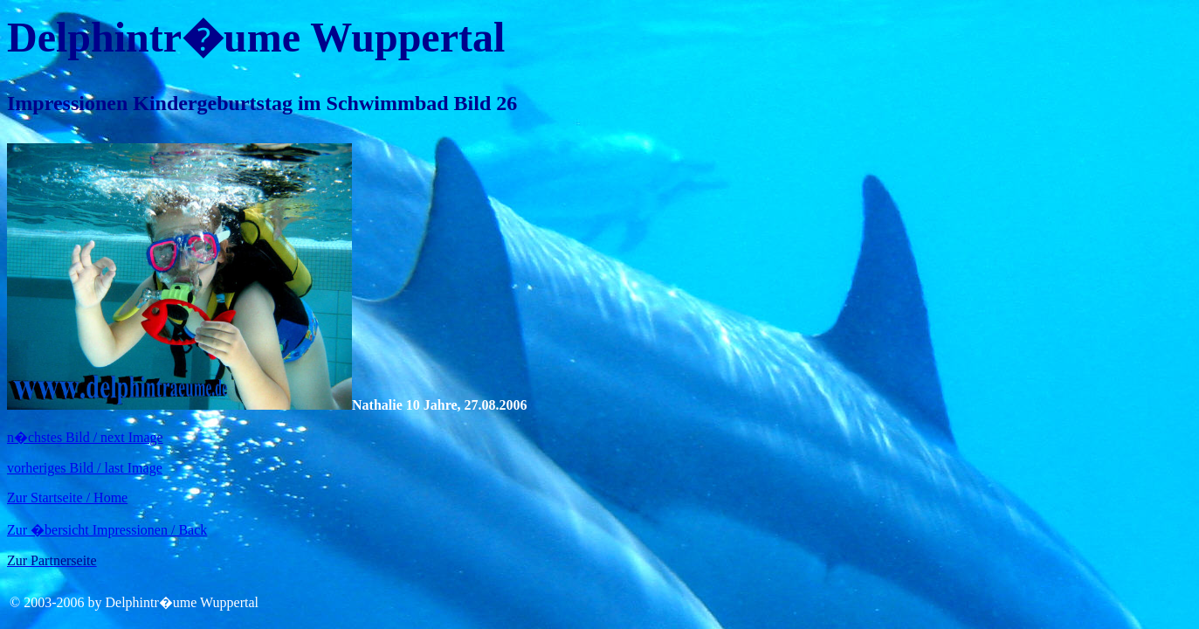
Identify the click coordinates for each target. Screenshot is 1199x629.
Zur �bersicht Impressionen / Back (107, 529)
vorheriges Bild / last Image (84, 467)
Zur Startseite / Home (67, 497)
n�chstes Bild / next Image (85, 437)
